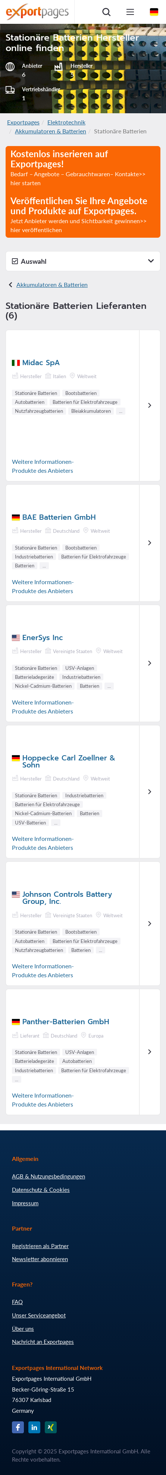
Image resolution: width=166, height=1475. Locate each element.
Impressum (25, 1203)
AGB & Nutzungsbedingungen (48, 1176)
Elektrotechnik (66, 122)
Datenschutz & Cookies (41, 1189)
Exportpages (23, 122)
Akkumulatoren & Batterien (50, 130)
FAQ (17, 1301)
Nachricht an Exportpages (43, 1341)
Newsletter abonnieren (40, 1259)
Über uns (23, 1328)
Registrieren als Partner (40, 1246)
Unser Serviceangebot (39, 1315)
